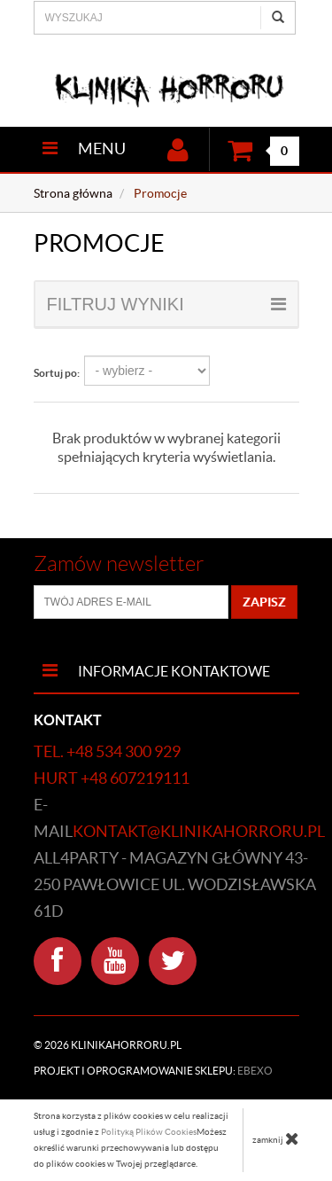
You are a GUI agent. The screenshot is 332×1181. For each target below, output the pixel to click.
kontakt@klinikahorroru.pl (199, 831)
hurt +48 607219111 (111, 778)
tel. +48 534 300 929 (107, 751)
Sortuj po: (57, 373)
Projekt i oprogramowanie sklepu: (153, 1070)
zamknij (275, 1138)
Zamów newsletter (119, 563)
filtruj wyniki (166, 304)
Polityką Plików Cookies (149, 1132)
